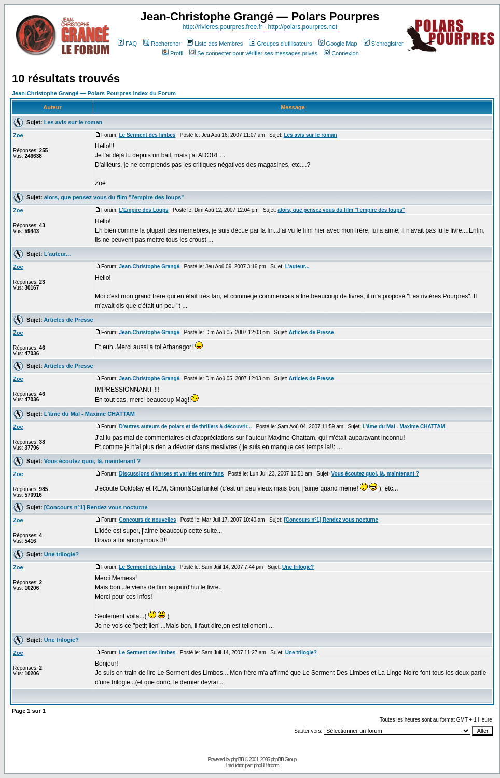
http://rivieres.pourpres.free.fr (222, 27)
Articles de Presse (68, 319)
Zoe (18, 135)
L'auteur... (57, 254)
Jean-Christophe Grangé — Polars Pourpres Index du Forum (94, 93)
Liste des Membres (215, 43)
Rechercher (161, 43)
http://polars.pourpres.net (302, 27)
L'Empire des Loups (143, 210)
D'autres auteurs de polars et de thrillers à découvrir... (185, 426)
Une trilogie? (61, 554)
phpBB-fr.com (266, 765)
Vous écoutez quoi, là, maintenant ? (92, 461)
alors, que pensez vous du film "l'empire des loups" (114, 197)
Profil (172, 53)
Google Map (337, 43)
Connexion (341, 53)
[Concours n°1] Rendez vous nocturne (96, 507)
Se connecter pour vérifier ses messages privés (253, 53)
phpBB (237, 759)
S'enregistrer (384, 43)
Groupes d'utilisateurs (280, 43)
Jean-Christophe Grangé (149, 266)
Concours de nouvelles (147, 520)
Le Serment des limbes (147, 135)
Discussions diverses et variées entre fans (171, 474)
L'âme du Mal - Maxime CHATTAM (89, 414)
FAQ (127, 43)
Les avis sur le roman (73, 122)
